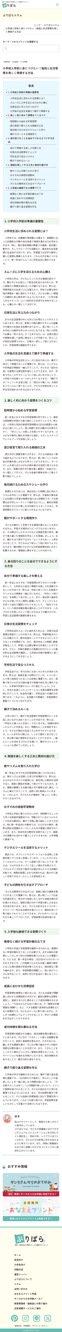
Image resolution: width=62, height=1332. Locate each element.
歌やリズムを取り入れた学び (24, 170)
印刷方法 (18, 1269)
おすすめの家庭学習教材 (22, 175)
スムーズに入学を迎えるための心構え (29, 102)
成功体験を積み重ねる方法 (23, 202)
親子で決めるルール (20, 160)
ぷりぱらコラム (51, 25)
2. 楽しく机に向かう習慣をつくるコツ (27, 115)
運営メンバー (20, 1274)
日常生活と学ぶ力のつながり (24, 106)
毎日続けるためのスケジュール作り (27, 129)
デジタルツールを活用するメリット (27, 179)
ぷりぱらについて (23, 1279)
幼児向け (18, 1259)
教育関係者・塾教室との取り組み (30, 1303)
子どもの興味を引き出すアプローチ (27, 183)
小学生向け (19, 1264)
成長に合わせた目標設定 (22, 198)
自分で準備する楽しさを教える (25, 148)
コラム (17, 1284)
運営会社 (18, 1326)
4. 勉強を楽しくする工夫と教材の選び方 (28, 164)
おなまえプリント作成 (25, 1293)
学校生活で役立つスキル (22, 156)
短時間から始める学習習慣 (23, 121)
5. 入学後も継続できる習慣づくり (24, 188)
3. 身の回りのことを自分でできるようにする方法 (31, 140)
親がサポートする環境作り (23, 134)
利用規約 (26, 1326)
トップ (37, 25)
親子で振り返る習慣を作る (23, 206)
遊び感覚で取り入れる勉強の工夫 (26, 125)
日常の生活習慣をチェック (23, 152)
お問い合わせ (20, 1289)
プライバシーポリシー (40, 1326)
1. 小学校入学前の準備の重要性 (23, 92)
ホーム (17, 1255)
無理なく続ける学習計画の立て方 (26, 193)
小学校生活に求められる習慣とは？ (27, 98)
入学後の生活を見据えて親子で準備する (30, 111)
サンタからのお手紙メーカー (28, 1298)
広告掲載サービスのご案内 (27, 1308)
